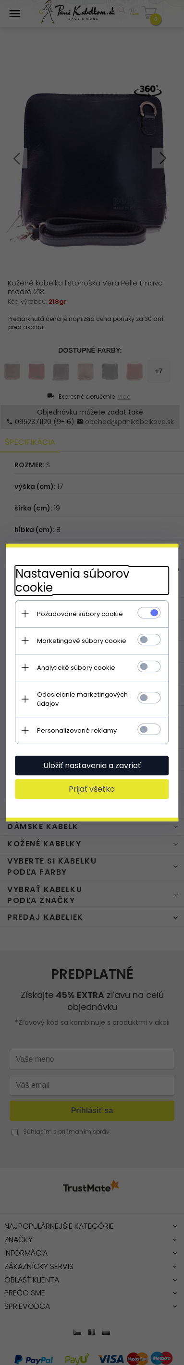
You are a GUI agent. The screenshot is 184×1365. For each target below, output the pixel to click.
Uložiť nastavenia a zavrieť (92, 765)
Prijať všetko (92, 789)
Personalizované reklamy (77, 730)
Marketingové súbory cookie (81, 640)
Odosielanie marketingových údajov (82, 699)
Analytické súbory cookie (76, 667)
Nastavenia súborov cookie (72, 580)
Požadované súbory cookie (80, 613)
